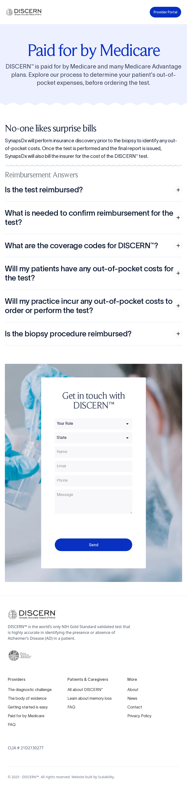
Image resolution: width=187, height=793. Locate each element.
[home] (24, 12)
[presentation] (92, 526)
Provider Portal (165, 12)
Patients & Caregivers (87, 679)
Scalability (106, 777)
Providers (16, 679)
